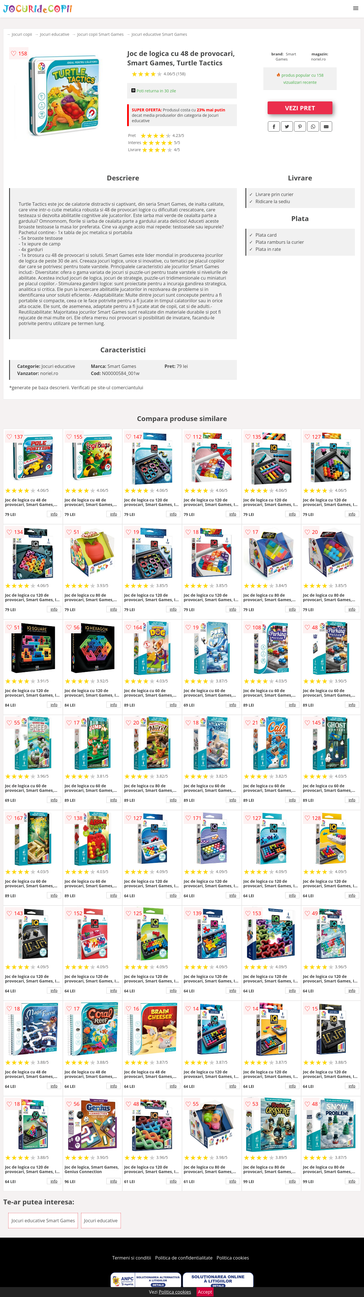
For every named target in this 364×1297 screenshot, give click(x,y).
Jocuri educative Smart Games (159, 34)
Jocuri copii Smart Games (100, 34)
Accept (205, 1292)
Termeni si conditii (131, 1258)
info (54, 514)
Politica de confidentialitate (184, 1258)
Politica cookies (233, 1258)
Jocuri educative (54, 34)
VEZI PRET (300, 107)
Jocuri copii (22, 34)
